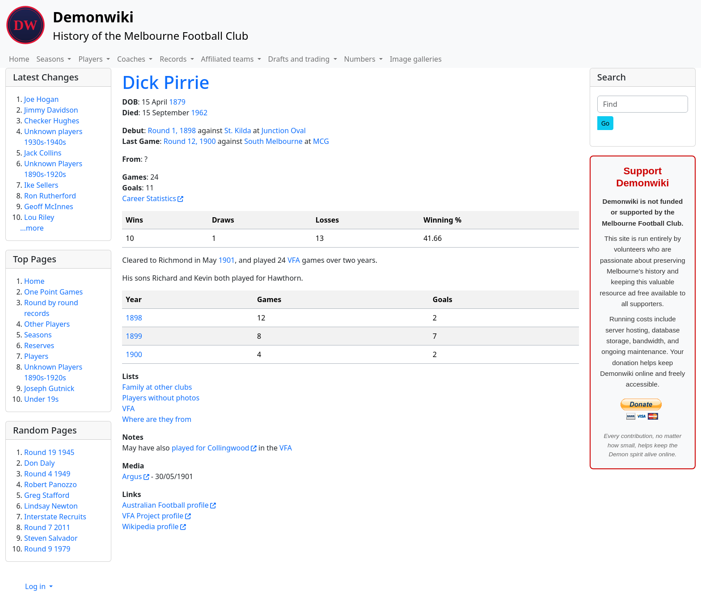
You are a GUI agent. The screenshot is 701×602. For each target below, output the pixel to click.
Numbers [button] (360, 59)
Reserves (39, 345)
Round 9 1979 (47, 549)
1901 (227, 260)
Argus (132, 476)
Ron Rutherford (50, 196)
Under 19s (41, 399)
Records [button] (174, 59)
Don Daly (39, 463)
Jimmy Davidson (51, 110)
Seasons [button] (51, 59)
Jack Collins (42, 153)
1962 (199, 113)
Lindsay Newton (51, 506)
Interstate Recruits (55, 517)
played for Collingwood (210, 448)
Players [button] (91, 59)
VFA (293, 260)
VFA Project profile (152, 516)
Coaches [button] (132, 59)
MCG (321, 141)
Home (19, 59)
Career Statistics (149, 198)
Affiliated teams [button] (228, 59)
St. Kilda (237, 130)
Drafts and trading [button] (300, 59)
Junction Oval (284, 130)
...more (32, 228)
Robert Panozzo (50, 484)
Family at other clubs (157, 387)
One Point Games (53, 292)
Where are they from (156, 419)
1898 (134, 318)
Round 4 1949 (47, 474)
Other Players (47, 324)
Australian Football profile (165, 505)
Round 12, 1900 (190, 141)
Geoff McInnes (48, 206)
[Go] (605, 123)
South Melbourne (273, 141)
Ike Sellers (41, 185)
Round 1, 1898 (172, 130)
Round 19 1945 (49, 452)
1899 (134, 336)
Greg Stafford (46, 495)
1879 (177, 102)
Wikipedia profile (150, 526)
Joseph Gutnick (49, 388)
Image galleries (416, 59)
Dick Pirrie (165, 82)
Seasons (38, 335)
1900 (134, 354)
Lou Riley (39, 217)
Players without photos (160, 398)
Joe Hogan (41, 99)
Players (36, 356)
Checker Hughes (51, 121)
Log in (36, 586)
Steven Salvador (51, 538)
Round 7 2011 (47, 527)
